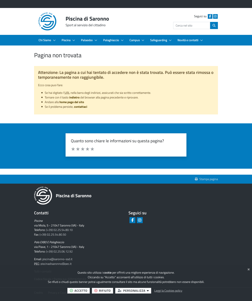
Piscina (66, 40)
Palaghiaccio (111, 40)
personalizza (134, 290)
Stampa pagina (206, 179)
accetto (80, 290)
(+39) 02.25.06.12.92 (59, 251)
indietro (74, 97)
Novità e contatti (187, 40)
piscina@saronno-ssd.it (57, 259)
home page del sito (71, 102)
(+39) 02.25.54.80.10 (59, 230)
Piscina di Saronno (73, 195)
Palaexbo (87, 40)
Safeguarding (158, 40)
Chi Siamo (45, 40)
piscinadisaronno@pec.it (56, 263)
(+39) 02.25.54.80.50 (53, 234)
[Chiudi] (248, 268)
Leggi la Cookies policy (168, 290)
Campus (134, 40)
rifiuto (103, 290)
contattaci (80, 106)
